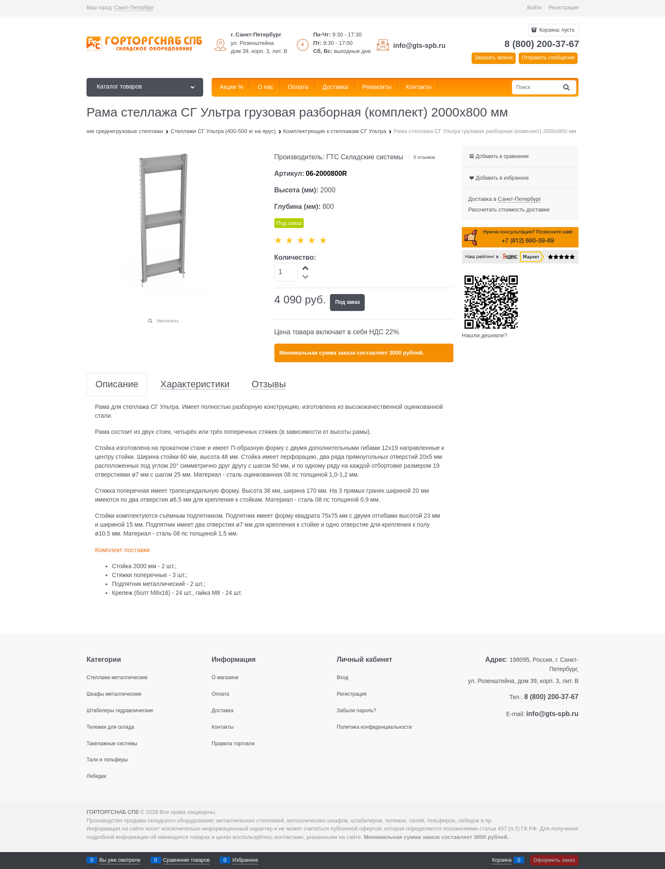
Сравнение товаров (186, 860)
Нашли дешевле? (484, 335)
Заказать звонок (494, 58)
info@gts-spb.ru (419, 45)
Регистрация (563, 8)
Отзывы (268, 384)
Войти (534, 8)
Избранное (245, 860)
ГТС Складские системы (364, 157)
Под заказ (347, 302)
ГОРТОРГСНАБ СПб (113, 812)
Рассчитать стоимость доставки (508, 209)
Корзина (501, 860)
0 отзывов (424, 157)
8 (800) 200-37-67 (542, 44)
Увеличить (167, 320)
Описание (116, 384)
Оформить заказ (554, 860)
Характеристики (194, 384)
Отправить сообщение (548, 58)
